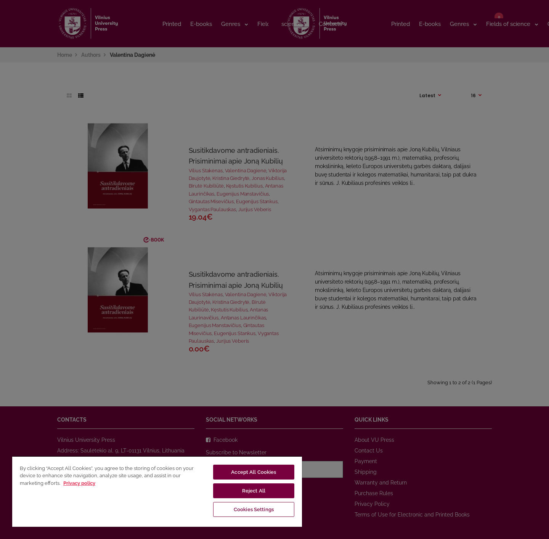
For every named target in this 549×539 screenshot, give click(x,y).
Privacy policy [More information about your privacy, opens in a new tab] (79, 483)
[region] (157, 491)
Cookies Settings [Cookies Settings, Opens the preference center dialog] (254, 509)
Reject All (253, 491)
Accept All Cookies (253, 472)
